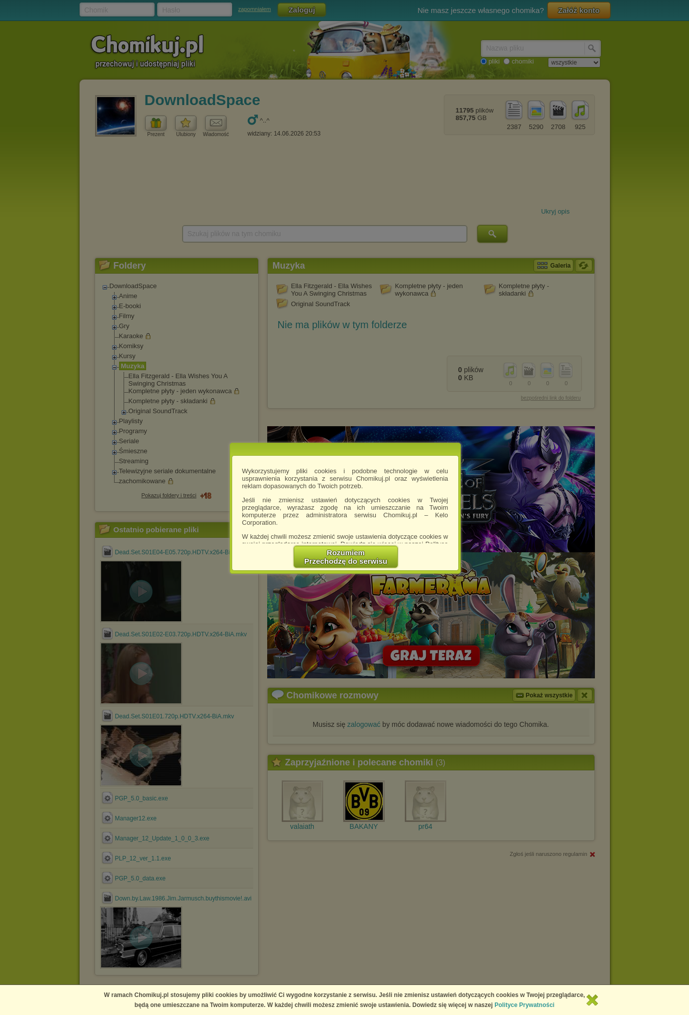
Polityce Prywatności (524, 1004)
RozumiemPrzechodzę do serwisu (345, 556)
